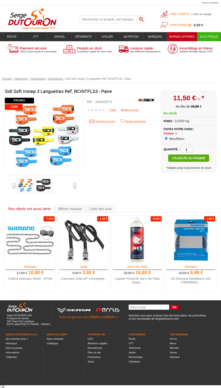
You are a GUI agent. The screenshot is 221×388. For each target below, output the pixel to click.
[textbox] (108, 19)
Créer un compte (202, 14)
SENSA (94, 317)
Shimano (30, 267)
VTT (35, 36)
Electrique (209, 36)
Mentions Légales (97, 343)
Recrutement (95, 348)
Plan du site (94, 352)
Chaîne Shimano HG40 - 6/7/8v (30, 278)
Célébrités (11, 357)
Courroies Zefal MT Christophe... (84, 278)
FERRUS (108, 317)
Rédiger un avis (129, 109)
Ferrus (173, 338)
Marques (155, 36)
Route (12, 36)
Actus (91, 361)
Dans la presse (14, 348)
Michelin (174, 348)
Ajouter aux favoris (135, 121)
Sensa (173, 352)
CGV (90, 338)
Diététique (134, 361)
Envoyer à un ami (105, 121)
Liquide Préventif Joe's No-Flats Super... (137, 280)
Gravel (59, 36)
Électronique (136, 357)
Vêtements (83, 36)
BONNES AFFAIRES (182, 36)
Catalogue (52, 343)
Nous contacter (210, 2)
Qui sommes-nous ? (17, 338)
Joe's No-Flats (137, 267)
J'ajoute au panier (188, 158)
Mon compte (179, 14)
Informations (13, 352)
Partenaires (94, 357)
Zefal (83, 267)
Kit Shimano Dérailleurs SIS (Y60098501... (191, 280)
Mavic (173, 343)
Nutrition (131, 36)
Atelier (107, 36)
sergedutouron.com (167, 318)
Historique (11, 343)
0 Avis (113, 109)
